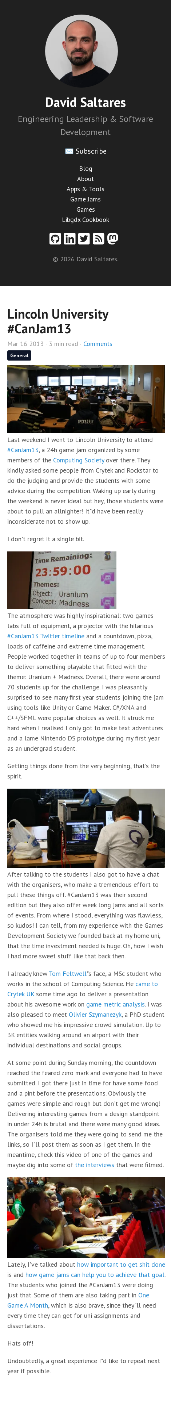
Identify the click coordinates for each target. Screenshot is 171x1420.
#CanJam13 (23, 450)
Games (85, 209)
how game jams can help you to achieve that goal (94, 1274)
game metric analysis (115, 1004)
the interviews (94, 1165)
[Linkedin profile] (71, 241)
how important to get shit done (121, 1264)
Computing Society (78, 460)
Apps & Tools (85, 189)
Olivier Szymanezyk (95, 1014)
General (19, 355)
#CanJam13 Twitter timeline (45, 636)
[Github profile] (56, 241)
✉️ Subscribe (86, 151)
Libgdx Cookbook (85, 219)
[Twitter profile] (85, 241)
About (85, 178)
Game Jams (85, 199)
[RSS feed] (100, 241)
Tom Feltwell (68, 973)
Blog (85, 168)
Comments (97, 343)
